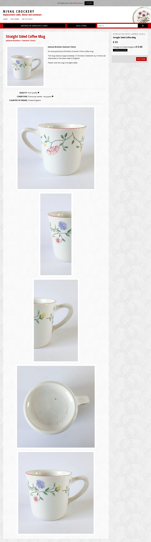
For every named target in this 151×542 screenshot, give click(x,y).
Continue (89, 3)
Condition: (22, 96)
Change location (120, 50)
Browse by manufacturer (34, 25)
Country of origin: (18, 100)
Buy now (141, 59)
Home (5, 19)
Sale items (81, 25)
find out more (78, 3)
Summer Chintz (29, 40)
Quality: (23, 93)
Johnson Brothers (13, 40)
